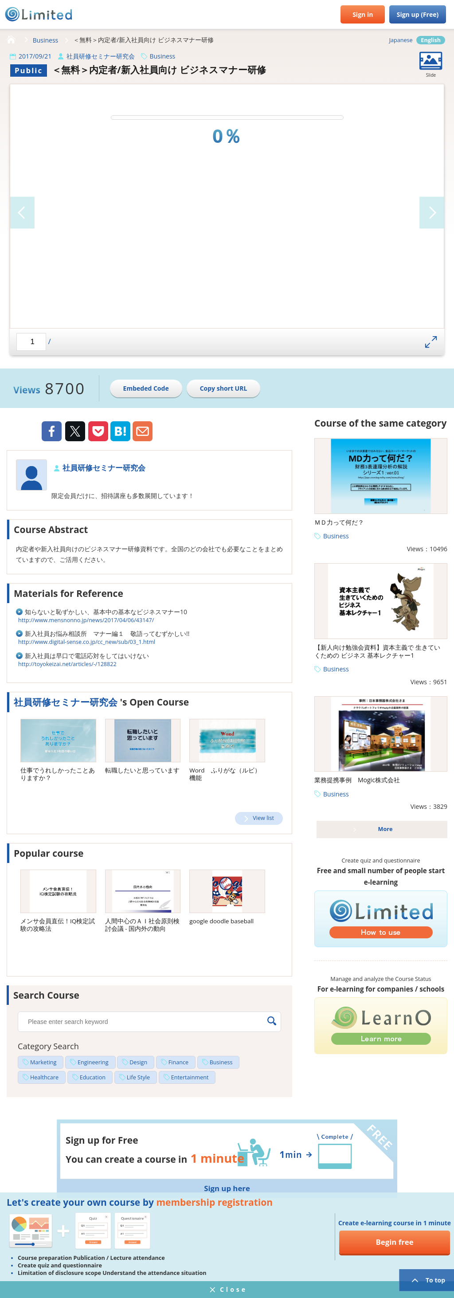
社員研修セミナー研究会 (101, 56)
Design (138, 1062)
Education (93, 1077)
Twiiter (75, 432)
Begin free (394, 1242)
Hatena (120, 431)
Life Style (138, 1077)
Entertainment (190, 1077)
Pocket (98, 431)
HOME (11, 40)
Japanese (401, 40)
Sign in (362, 14)
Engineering (93, 1062)
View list (263, 818)
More (385, 829)
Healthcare (44, 1077)
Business (46, 40)
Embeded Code (146, 388)
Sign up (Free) (418, 14)
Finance (178, 1062)
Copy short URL (223, 388)
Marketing (43, 1062)
